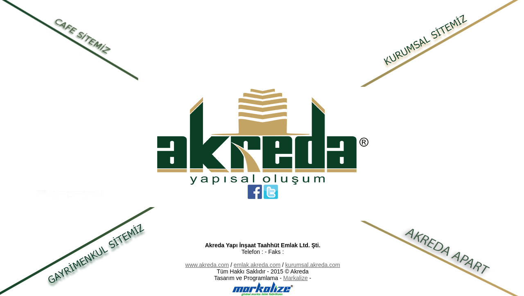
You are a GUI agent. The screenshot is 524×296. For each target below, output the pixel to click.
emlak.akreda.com (257, 265)
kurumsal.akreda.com (312, 265)
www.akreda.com (207, 265)
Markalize (295, 278)
